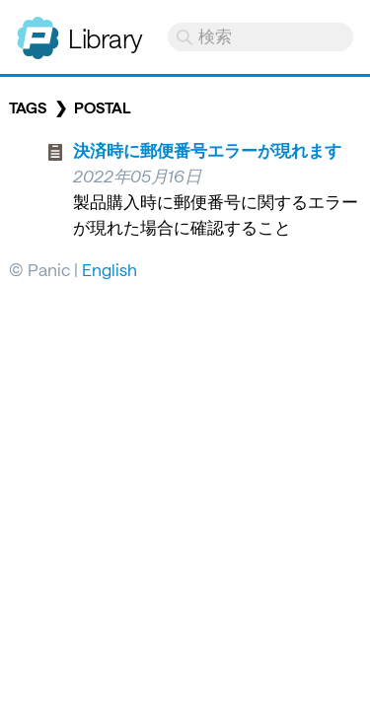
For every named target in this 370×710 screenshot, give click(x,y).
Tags (27, 107)
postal (102, 107)
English (109, 269)
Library (105, 38)
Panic (38, 29)
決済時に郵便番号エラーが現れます (207, 150)
